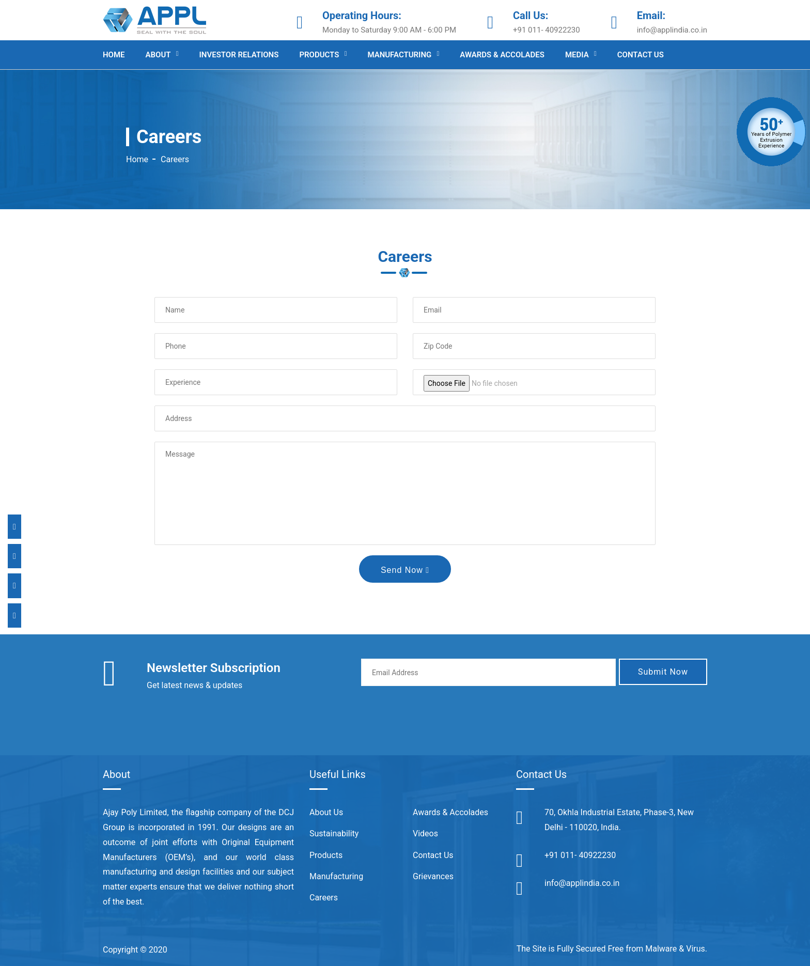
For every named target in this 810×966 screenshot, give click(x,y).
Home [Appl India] (114, 54)
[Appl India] (154, 19)
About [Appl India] (158, 54)
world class (270, 857)
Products (325, 855)
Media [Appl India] (577, 54)
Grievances (433, 876)
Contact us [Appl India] (640, 54)
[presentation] (439, 714)
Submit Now (663, 672)
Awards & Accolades (450, 812)
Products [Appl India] (319, 54)
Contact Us (433, 855)
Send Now (405, 570)
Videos (425, 833)
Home (137, 159)
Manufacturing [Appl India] (399, 54)
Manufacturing (336, 876)
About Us (326, 812)
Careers (323, 897)
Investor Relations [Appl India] (239, 54)
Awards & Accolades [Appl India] (502, 54)
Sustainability (334, 833)
